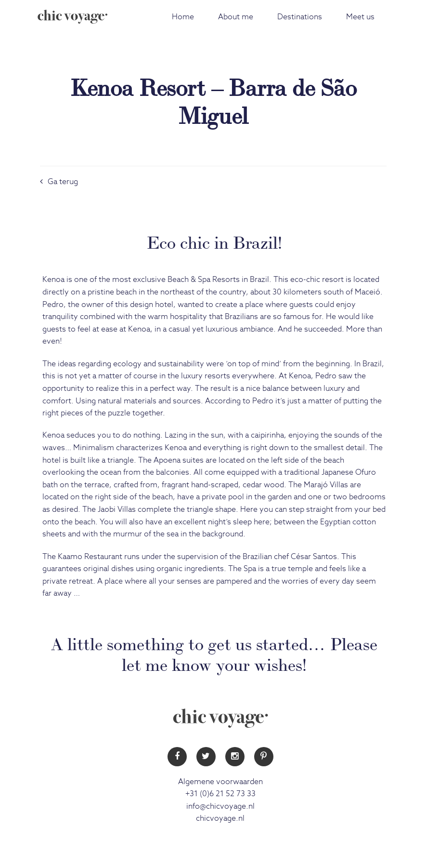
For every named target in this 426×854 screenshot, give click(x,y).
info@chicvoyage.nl (220, 806)
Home (183, 17)
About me (235, 17)
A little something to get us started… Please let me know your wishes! (214, 653)
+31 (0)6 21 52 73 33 (220, 794)
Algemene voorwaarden (220, 781)
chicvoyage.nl (220, 818)
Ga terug (59, 181)
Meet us (360, 17)
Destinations (299, 17)
